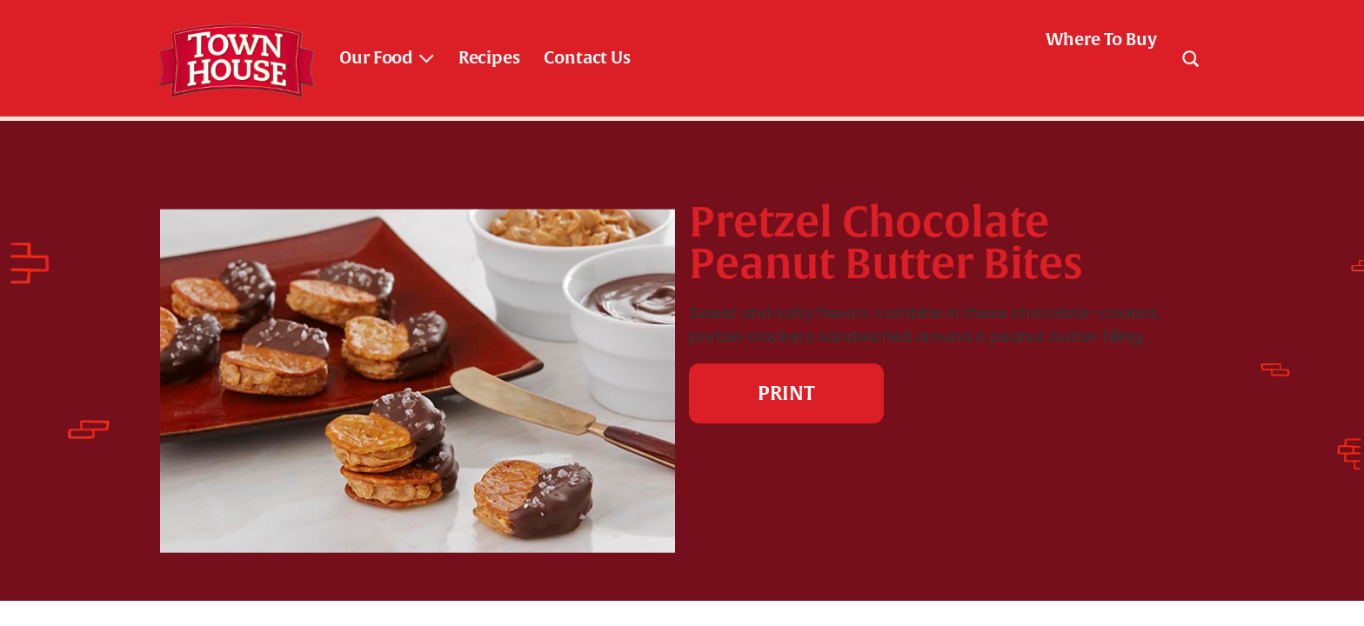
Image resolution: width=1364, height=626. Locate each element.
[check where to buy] (1090, 40)
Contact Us (587, 58)
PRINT (786, 393)
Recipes (489, 58)
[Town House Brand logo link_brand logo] (236, 58)
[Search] (1190, 58)
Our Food (376, 58)
